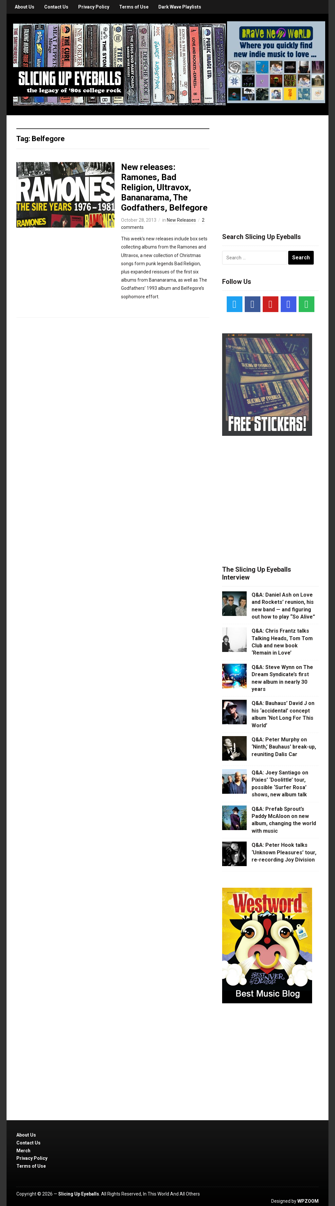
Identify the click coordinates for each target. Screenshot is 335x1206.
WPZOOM (308, 1201)
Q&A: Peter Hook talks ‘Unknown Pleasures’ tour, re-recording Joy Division (284, 852)
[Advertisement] (271, 166)
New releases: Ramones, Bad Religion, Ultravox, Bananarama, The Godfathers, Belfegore (164, 187)
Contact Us (56, 6)
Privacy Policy (93, 6)
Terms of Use (134, 6)
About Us (24, 6)
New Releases (181, 220)
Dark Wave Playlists (179, 6)
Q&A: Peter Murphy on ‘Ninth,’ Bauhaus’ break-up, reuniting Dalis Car (284, 746)
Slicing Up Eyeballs (78, 1194)
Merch (23, 1150)
